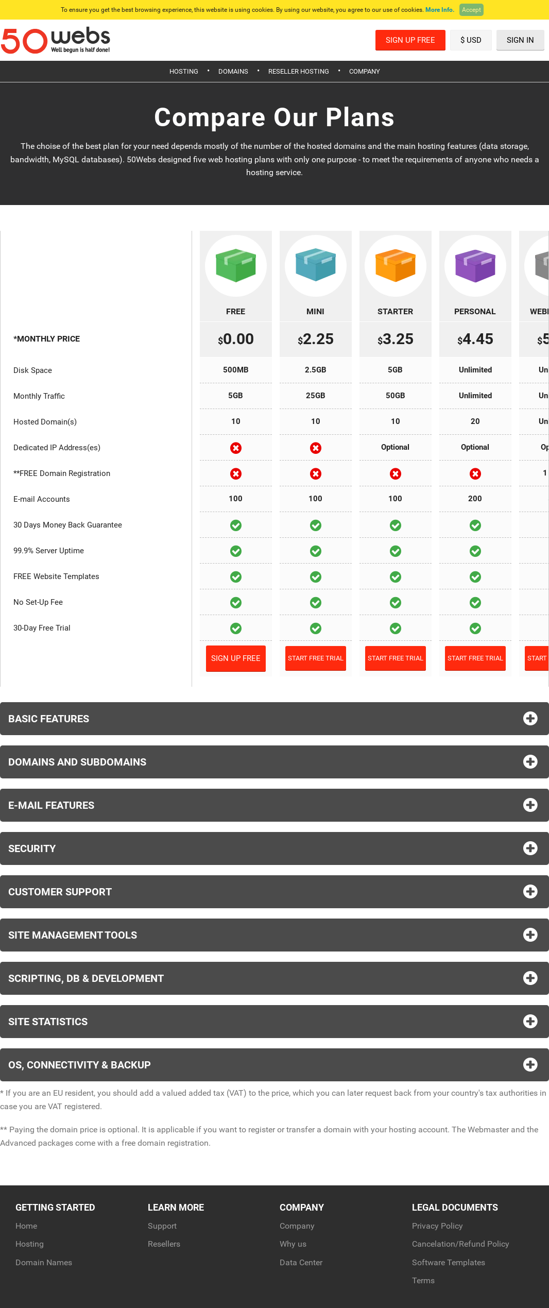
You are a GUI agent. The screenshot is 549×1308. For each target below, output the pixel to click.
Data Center (301, 1262)
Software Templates (448, 1262)
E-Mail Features (274, 805)
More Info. (439, 9)
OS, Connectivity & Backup (274, 1065)
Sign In (520, 40)
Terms (423, 1280)
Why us (293, 1244)
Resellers (164, 1244)
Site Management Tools (274, 935)
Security (274, 848)
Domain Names (43, 1262)
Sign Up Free (410, 40)
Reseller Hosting (298, 71)
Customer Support (274, 892)
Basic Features (274, 718)
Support (162, 1226)
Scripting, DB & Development (274, 978)
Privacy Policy (437, 1226)
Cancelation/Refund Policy (460, 1244)
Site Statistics (274, 1021)
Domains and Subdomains (274, 762)
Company (364, 71)
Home (26, 1226)
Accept (471, 9)
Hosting (183, 71)
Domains (233, 71)
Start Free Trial (316, 658)
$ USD (471, 40)
